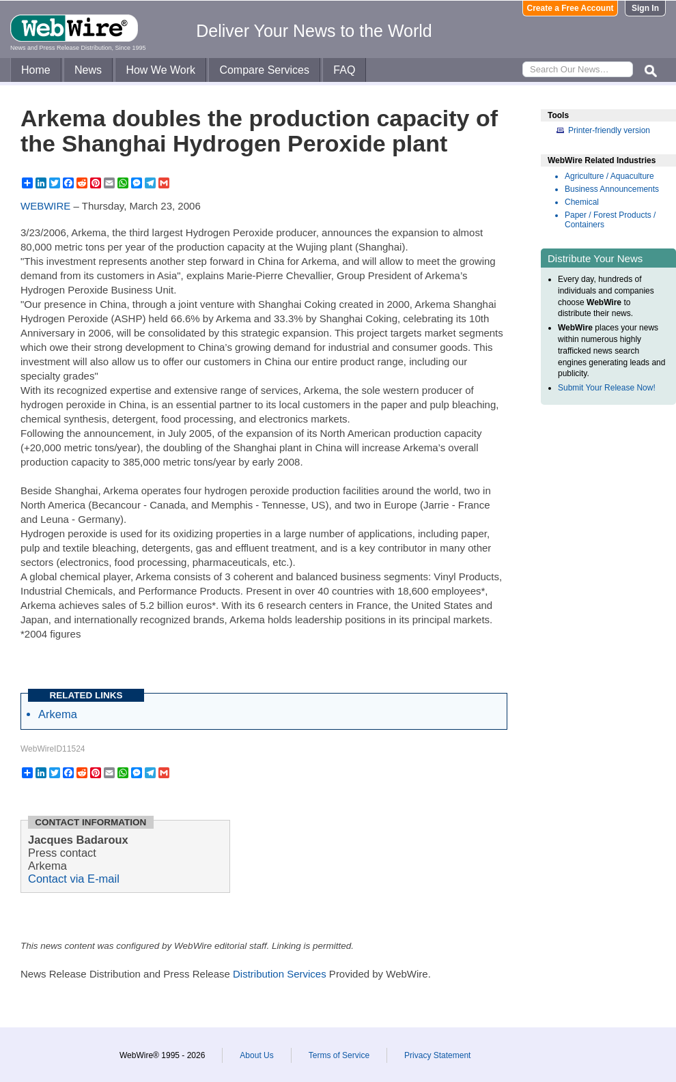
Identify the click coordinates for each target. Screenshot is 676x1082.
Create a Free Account (570, 8)
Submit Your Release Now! (607, 388)
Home (36, 70)
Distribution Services (279, 974)
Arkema (57, 714)
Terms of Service (339, 1055)
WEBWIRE (45, 206)
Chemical (582, 202)
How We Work (160, 70)
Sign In (645, 8)
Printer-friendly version (609, 130)
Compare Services (264, 70)
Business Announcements (612, 189)
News (88, 70)
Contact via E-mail (73, 878)
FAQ (344, 70)
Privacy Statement (437, 1055)
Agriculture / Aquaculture (609, 176)
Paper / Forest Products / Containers (610, 219)
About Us (256, 1055)
